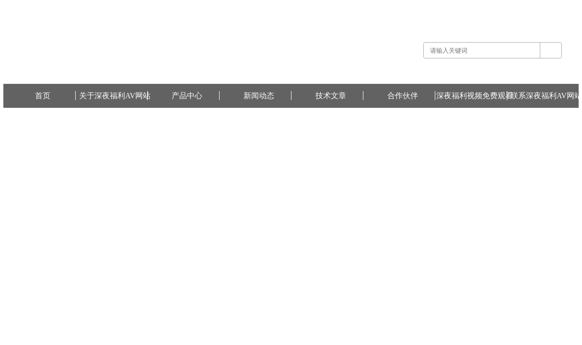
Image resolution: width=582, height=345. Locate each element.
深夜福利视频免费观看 (550, 6)
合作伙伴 (402, 96)
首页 (42, 96)
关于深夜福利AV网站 (115, 96)
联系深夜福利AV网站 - (493, 6)
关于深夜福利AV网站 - (435, 6)
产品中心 (187, 96)
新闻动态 (259, 96)
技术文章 (330, 96)
